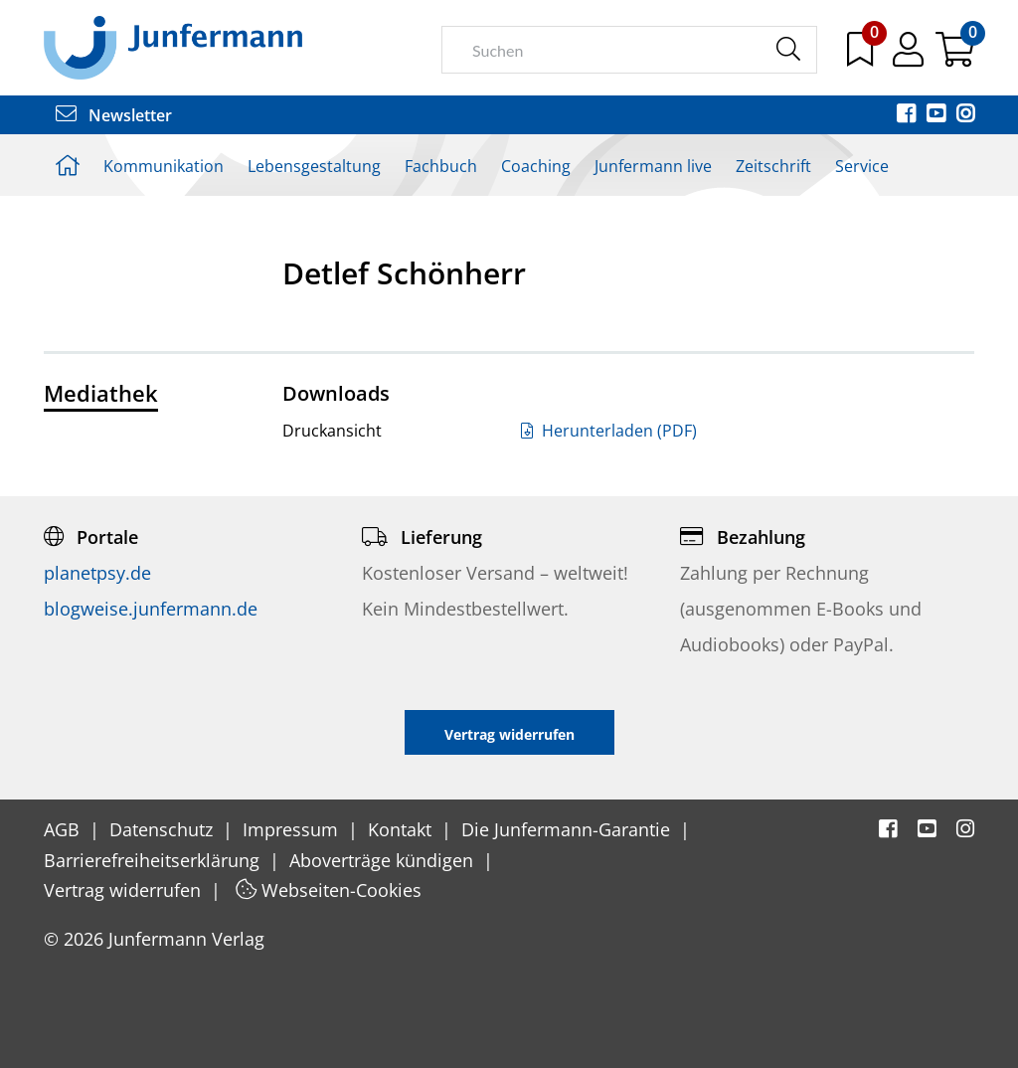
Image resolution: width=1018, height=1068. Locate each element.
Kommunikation (163, 166)
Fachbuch (441, 166)
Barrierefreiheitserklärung (154, 860)
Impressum (293, 829)
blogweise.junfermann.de (150, 609)
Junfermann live (653, 166)
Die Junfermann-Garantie (568, 829)
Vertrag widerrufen (125, 890)
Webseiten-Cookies (329, 890)
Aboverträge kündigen (383, 860)
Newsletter (114, 115)
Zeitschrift (773, 166)
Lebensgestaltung (314, 166)
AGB (64, 829)
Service (862, 166)
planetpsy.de (97, 573)
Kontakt (402, 829)
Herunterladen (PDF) (609, 431)
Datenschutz (163, 829)
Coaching (536, 166)
